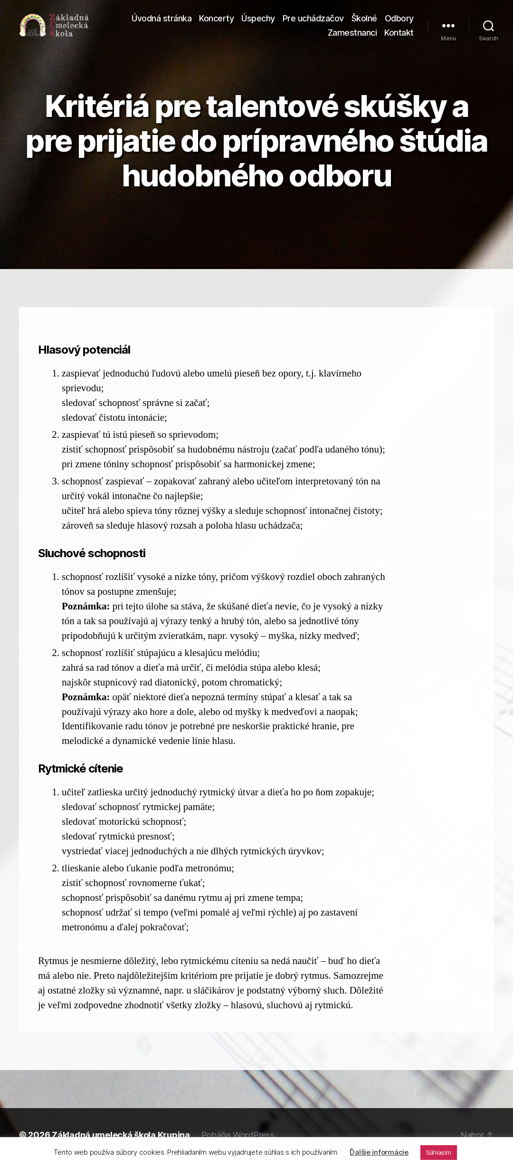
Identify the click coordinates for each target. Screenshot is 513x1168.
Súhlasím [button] (438, 1152)
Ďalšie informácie (379, 1152)
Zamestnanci (352, 35)
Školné (364, 22)
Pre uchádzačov (313, 22)
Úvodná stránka (161, 22)
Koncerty (216, 22)
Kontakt (399, 35)
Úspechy (258, 22)
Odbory (399, 22)
